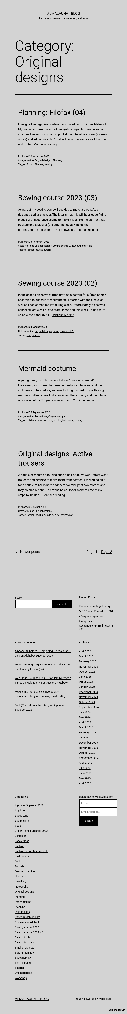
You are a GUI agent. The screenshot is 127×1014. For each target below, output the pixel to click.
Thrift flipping (23, 962)
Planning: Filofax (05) (31, 669)
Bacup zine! (86, 621)
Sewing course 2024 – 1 (29, 932)
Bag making (22, 820)
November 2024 (88, 697)
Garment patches (25, 871)
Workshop (21, 978)
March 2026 (86, 656)
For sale (19, 866)
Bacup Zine (21, 815)
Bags (18, 825)
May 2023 (85, 778)
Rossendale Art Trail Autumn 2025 (96, 627)
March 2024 (86, 727)
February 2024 (87, 732)
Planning (57, 160)
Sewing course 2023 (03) (57, 198)
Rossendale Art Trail (27, 922)
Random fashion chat (27, 917)
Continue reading (45, 144)
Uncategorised (23, 972)
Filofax (30, 164)
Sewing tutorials (83, 245)
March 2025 (86, 681)
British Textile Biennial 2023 (31, 830)
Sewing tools (22, 937)
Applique (20, 810)
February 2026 (87, 661)
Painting (20, 896)
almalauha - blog (63, 13)
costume (47, 420)
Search (19, 597)
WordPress (104, 998)
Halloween (68, 420)
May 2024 (85, 717)
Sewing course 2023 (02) (57, 283)
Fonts (18, 861)
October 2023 (87, 752)
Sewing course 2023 (63, 245)
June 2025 (85, 676)
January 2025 (87, 686)
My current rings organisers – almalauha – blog (43, 664)
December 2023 (88, 742)
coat (29, 335)
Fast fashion (22, 856)
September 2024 (89, 707)
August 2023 (86, 762)
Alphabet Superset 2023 (38, 655)
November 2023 (88, 747)
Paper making (23, 901)
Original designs (43, 160)
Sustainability (23, 957)
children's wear (34, 420)
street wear (67, 515)
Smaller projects (24, 947)
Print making (22, 912)
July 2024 (85, 712)
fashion (31, 249)
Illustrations (22, 876)
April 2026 (85, 651)
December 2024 (88, 692)
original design (43, 515)
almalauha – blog (32, 999)
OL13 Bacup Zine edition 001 (96, 611)
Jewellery (20, 881)
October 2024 (87, 702)
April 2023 (85, 783)
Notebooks (21, 886)
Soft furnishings (24, 952)
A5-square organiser (91, 616)
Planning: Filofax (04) (52, 112)
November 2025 (88, 666)
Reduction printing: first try (94, 606)
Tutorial (19, 967)
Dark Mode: (117, 1010)
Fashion (19, 846)
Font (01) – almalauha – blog (32, 705)
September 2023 (89, 757)
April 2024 (85, 722)
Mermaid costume (47, 368)
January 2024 (87, 737)
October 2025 (87, 671)
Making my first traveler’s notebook (47, 682)
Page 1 (91, 552)
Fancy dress (41, 416)
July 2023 (85, 768)
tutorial (48, 249)
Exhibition (20, 835)
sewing (48, 164)
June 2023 (85, 773)
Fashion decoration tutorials (31, 851)
